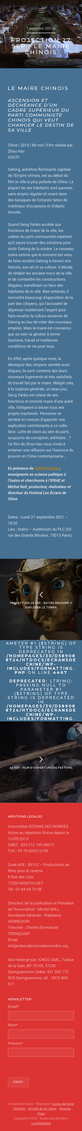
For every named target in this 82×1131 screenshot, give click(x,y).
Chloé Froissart (47, 468)
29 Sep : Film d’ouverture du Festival (41, 767)
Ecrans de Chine (63, 1104)
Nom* (13, 1025)
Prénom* (15, 1043)
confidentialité (41, 1123)
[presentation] (41, 1067)
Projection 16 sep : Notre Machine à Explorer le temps (41, 605)
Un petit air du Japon (42, 1108)
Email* (13, 1006)
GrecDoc (19, 1108)
